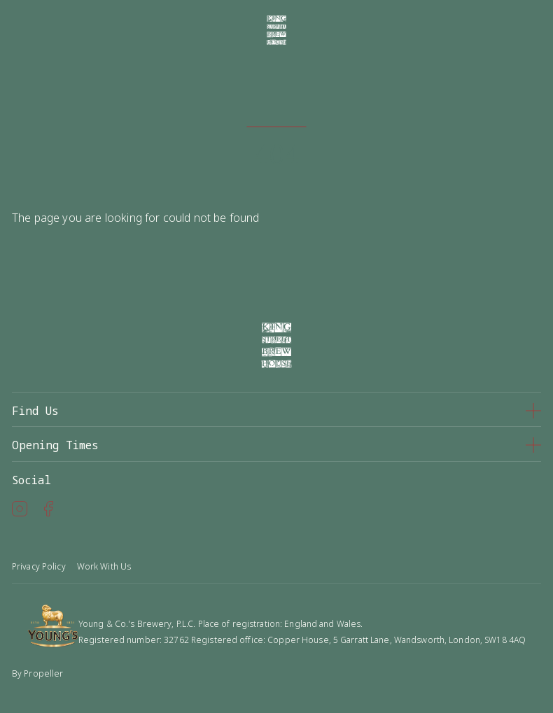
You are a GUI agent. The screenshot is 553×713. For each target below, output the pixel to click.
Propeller (43, 673)
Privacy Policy (39, 566)
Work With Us (104, 566)
